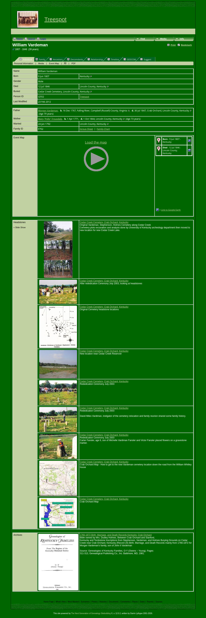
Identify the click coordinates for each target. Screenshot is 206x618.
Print (173, 44)
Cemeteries (125, 602)
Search (31, 38)
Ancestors (56, 59)
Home (20, 38)
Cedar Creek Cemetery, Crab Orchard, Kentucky (104, 222)
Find (143, 38)
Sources (158, 602)
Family (40, 59)
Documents (113, 602)
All (65, 63)
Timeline (113, 59)
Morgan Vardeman (48, 110)
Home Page (49, 602)
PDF (73, 63)
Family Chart (103, 129)
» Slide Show (20, 227)
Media (163, 38)
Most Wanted (73, 602)
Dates (142, 602)
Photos (94, 602)
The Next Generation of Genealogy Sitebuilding (91, 613)
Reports (150, 602)
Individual (25, 59)
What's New (61, 602)
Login (43, 38)
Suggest (145, 59)
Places (135, 602)
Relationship (95, 59)
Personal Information (23, 63)
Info (182, 38)
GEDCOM (129, 59)
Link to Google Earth (171, 209)
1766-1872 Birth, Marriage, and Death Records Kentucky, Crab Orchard (116, 535)
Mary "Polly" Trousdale (50, 118)
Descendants (75, 59)
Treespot (55, 19)
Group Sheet (86, 129)
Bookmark (186, 44)
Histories (103, 602)
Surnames (85, 602)
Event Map (54, 63)
